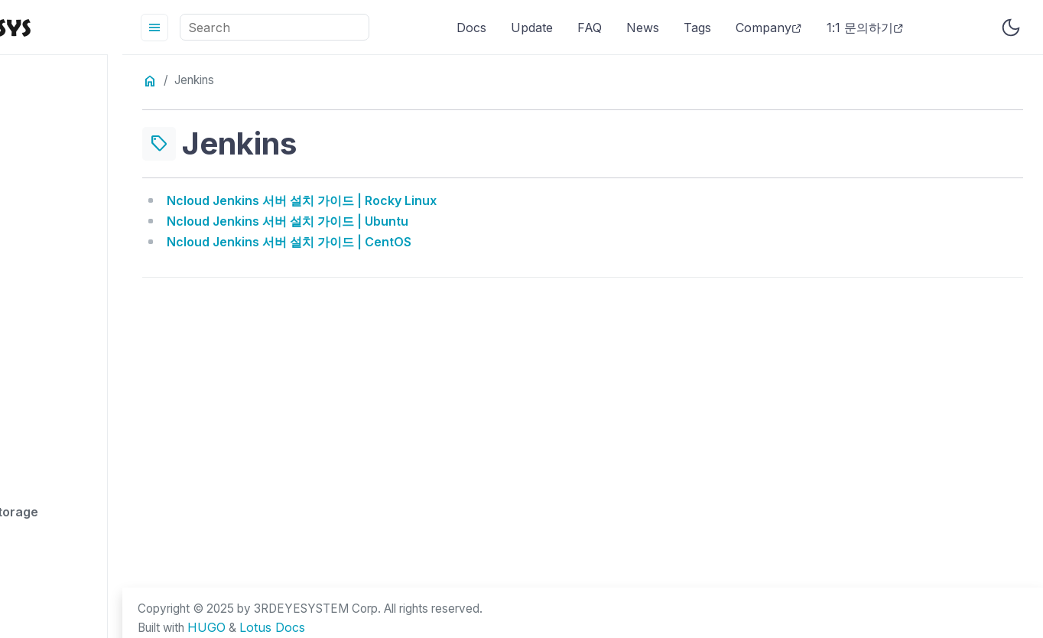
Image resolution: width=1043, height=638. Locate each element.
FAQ (643, 27)
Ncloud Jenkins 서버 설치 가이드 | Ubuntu (394, 219)
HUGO (320, 628)
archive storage (80, 499)
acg (43, 199)
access (54, 124)
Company (822, 27)
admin (50, 274)
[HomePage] (114, 27)
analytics (59, 349)
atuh (45, 537)
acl (41, 237)
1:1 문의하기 (918, 27)
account (57, 162)
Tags (751, 27)
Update (585, 27)
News (696, 27)
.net (43, 87)
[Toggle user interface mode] (1011, 27)
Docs (525, 27)
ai (37, 312)
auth (45, 574)
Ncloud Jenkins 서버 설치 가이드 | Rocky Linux (409, 199)
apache (55, 387)
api (41, 462)
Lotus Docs (388, 628)
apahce (55, 424)
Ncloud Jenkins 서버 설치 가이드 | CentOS (396, 239)
